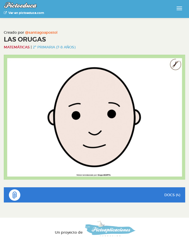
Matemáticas (17, 47)
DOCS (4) (94, 195)
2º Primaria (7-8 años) (54, 47)
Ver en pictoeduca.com (24, 13)
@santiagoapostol (41, 32)
